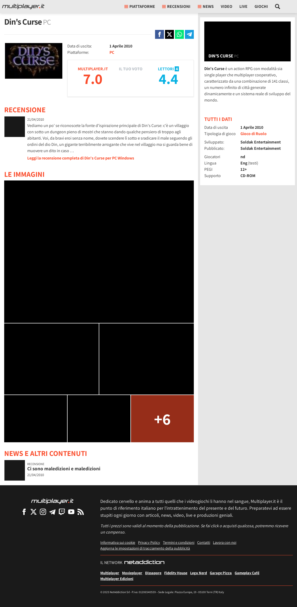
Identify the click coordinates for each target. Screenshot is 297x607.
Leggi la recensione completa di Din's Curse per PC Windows (80, 158)
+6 (162, 418)
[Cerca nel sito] (278, 6)
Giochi (261, 6)
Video (226, 6)
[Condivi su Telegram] (189, 34)
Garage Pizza (221, 572)
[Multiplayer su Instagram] (43, 511)
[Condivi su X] (169, 34)
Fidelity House (175, 572)
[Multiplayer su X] (33, 511)
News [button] (206, 6)
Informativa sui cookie (117, 542)
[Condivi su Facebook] (159, 34)
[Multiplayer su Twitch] (62, 511)
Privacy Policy (149, 542)
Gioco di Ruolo (253, 133)
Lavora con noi (224, 542)
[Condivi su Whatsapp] (179, 34)
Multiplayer (109, 572)
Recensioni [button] (176, 6)
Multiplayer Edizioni (116, 578)
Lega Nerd (198, 572)
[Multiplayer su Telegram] (52, 511)
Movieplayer (132, 572)
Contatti (203, 542)
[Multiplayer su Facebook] (24, 511)
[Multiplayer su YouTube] (71, 511)
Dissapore (153, 572)
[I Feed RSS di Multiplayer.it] (81, 511)
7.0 (92, 78)
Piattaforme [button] (139, 6)
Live (243, 6)
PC (111, 52)
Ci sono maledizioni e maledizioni (63, 468)
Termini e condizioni (178, 542)
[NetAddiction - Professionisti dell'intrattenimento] (144, 563)
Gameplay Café (247, 572)
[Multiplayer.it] (23, 6)
